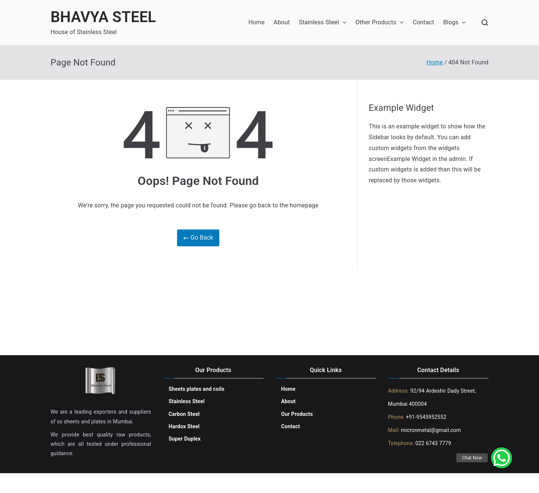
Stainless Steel (323, 22)
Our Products (297, 414)
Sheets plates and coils (197, 389)
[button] (343, 22)
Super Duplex (185, 439)
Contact (423, 22)
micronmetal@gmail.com (430, 430)
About (282, 22)
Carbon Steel (184, 414)
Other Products (380, 22)
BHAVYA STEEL (103, 17)
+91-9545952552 (426, 417)
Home (256, 22)
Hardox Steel (184, 426)
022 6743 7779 (433, 443)
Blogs (454, 22)
